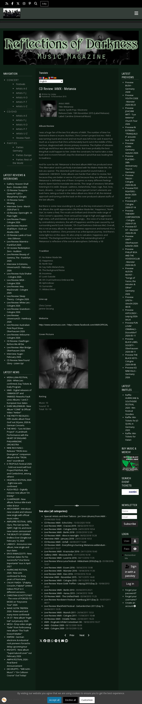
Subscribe (130, 524)
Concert (13, 80)
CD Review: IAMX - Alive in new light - (70, 535)
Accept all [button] (54, 700)
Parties (12, 143)
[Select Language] (51, 81)
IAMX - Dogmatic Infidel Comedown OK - (72, 621)
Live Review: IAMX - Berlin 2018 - (68, 532)
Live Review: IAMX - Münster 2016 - (69, 570)
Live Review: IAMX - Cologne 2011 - (69, 615)
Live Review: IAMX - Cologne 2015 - (69, 580)
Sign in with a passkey (130, 571)
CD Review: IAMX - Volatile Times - (69, 618)
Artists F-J (21, 93)
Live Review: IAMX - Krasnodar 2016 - (70, 551)
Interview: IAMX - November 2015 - (69, 577)
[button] (40, 640)
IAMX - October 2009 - (63, 625)
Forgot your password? (131, 591)
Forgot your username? (131, 598)
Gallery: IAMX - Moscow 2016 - (67, 554)
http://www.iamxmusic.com (52, 324)
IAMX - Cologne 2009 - (63, 628)
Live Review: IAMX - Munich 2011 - (69, 612)
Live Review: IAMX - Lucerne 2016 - (69, 557)
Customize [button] (87, 700)
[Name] (129, 511)
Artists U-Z (21, 106)
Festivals (20, 84)
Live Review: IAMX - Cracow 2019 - (69, 525)
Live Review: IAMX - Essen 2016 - (68, 567)
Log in (130, 583)
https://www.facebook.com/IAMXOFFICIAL (87, 324)
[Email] (129, 517)
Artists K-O (22, 97)
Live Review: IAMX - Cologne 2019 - (69, 529)
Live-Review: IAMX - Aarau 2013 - (68, 593)
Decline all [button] (70, 700)
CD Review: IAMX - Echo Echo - (67, 522)
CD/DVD (12, 111)
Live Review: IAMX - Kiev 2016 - (67, 573)
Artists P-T (21, 101)
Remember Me (130, 557)
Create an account (130, 604)
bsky (44, 3)
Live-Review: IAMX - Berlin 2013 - (68, 589)
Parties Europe (24, 155)
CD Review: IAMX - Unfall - (65, 541)
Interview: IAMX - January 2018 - (68, 538)
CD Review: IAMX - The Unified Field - (70, 596)
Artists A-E (21, 88)
